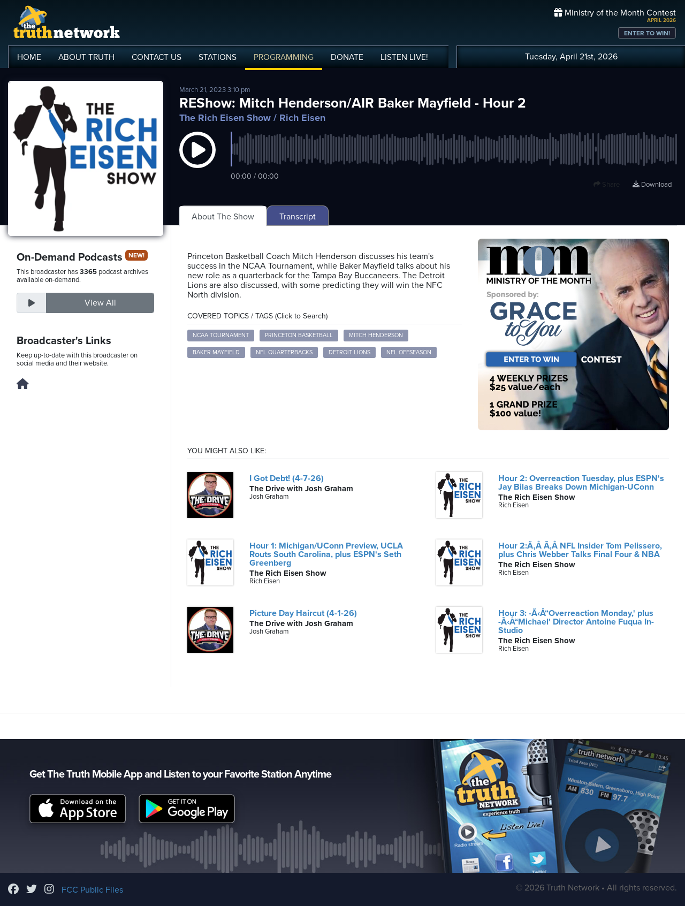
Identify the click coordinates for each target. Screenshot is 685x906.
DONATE (347, 57)
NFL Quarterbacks (284, 352)
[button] (197, 160)
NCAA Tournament (221, 335)
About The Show (223, 216)
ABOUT (86, 57)
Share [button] (606, 184)
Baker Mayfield (216, 352)
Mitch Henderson (376, 335)
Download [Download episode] (652, 184)
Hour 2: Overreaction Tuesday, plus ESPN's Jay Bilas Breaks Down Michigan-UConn (581, 482)
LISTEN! (404, 57)
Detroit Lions (349, 352)
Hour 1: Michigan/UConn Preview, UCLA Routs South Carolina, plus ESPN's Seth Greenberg (326, 554)
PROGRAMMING (284, 57)
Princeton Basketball (299, 335)
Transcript (297, 216)
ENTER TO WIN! (647, 33)
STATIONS (218, 57)
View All (100, 303)
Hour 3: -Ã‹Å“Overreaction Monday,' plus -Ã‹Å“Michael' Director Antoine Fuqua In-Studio (576, 622)
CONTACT (156, 57)
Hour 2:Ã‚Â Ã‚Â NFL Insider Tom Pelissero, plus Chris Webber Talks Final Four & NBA (580, 550)
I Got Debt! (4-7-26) (286, 478)
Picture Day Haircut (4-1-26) (303, 613)
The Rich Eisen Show (225, 118)
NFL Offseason (408, 352)
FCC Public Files (92, 890)
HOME (29, 57)
